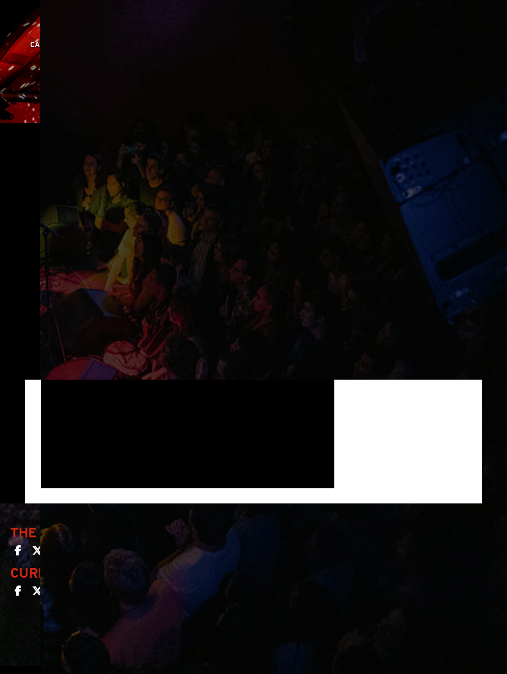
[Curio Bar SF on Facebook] (18, 592)
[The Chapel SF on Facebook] (18, 552)
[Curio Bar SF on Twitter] (37, 592)
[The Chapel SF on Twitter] (37, 552)
